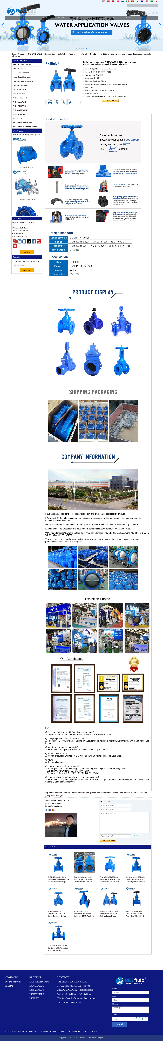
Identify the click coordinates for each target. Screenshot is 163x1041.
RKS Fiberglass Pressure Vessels (25, 126)
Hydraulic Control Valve (27, 201)
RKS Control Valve (19, 94)
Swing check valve (27, 168)
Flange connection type (54, 796)
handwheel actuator (110, 793)
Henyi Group (19, 1031)
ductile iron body (55, 793)
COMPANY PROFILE (13, 982)
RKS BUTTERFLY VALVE (22, 65)
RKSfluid (44, 1031)
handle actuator (124, 793)
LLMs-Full (94, 1031)
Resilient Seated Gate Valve (55, 54)
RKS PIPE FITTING (19, 106)
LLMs (85, 1031)
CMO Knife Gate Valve (21, 73)
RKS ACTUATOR (19, 114)
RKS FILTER (17, 118)
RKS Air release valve (21, 98)
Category (21, 54)
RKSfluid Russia (32, 1031)
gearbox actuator (96, 793)
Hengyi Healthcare (73, 1031)
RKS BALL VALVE (19, 102)
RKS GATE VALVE (35, 54)
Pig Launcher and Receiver (22, 122)
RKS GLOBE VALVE (20, 110)
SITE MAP (9, 986)
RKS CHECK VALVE (20, 86)
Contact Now (26, 252)
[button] (77, 48)
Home (13, 54)
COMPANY (11, 977)
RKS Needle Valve (19, 90)
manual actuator (83, 793)
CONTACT (63, 977)
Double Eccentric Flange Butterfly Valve (26, 136)
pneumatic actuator (70, 793)
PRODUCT (35, 977)
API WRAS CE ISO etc (139, 793)
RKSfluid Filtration (57, 1031)
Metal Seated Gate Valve (22, 77)
